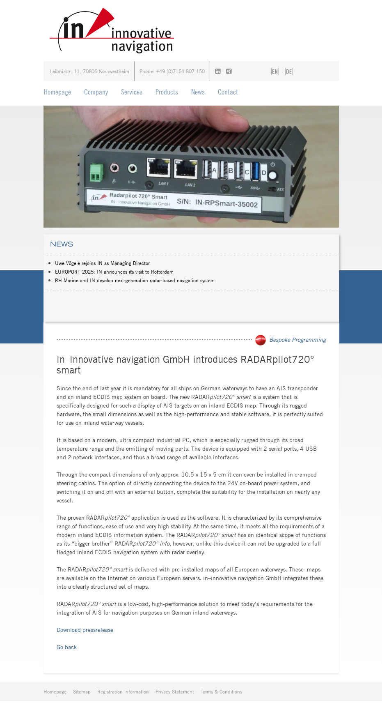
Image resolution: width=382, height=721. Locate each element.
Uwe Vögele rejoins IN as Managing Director (102, 263)
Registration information (123, 691)
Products (167, 92)
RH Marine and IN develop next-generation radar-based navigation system (135, 280)
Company (96, 92)
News (198, 92)
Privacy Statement (175, 691)
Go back (67, 646)
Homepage (57, 92)
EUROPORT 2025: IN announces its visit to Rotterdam (114, 271)
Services (131, 92)
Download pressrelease (85, 629)
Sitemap (82, 691)
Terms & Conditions (221, 691)
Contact (228, 92)
